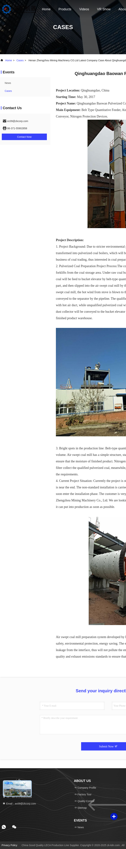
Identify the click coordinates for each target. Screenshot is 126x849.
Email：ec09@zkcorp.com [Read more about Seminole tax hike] (19, 803)
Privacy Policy (9, 845)
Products (65, 9)
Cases (20, 60)
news (8, 83)
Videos (84, 9)
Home (46, 9)
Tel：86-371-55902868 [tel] (17, 796)
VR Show (103, 9)
